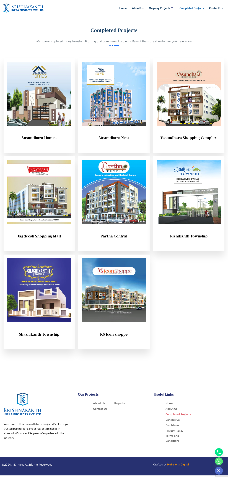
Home (123, 8)
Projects (119, 403)
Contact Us (216, 8)
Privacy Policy (174, 431)
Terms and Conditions (172, 438)
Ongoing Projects (161, 8)
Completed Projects (192, 8)
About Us (138, 8)
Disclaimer (172, 425)
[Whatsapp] (219, 461)
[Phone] (219, 452)
